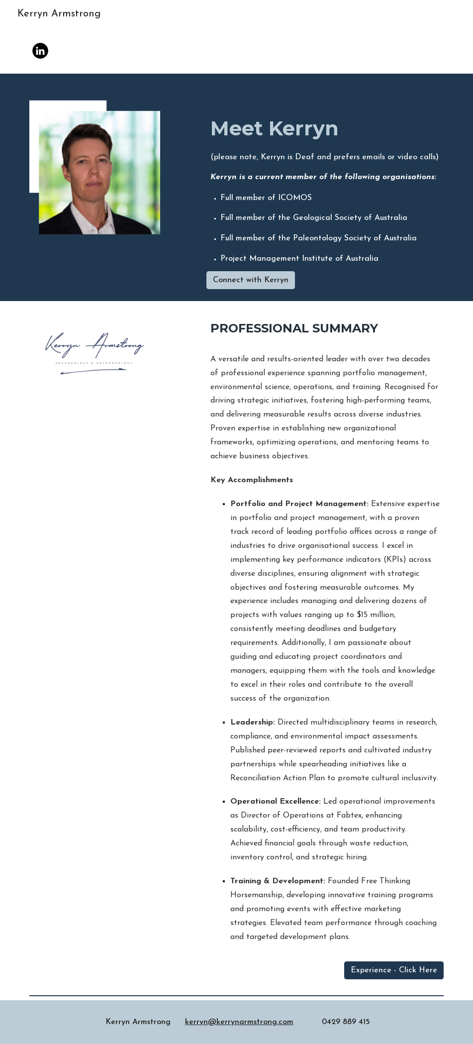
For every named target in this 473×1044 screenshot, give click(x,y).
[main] (325, 178)
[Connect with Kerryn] (250, 280)
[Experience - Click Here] (394, 970)
